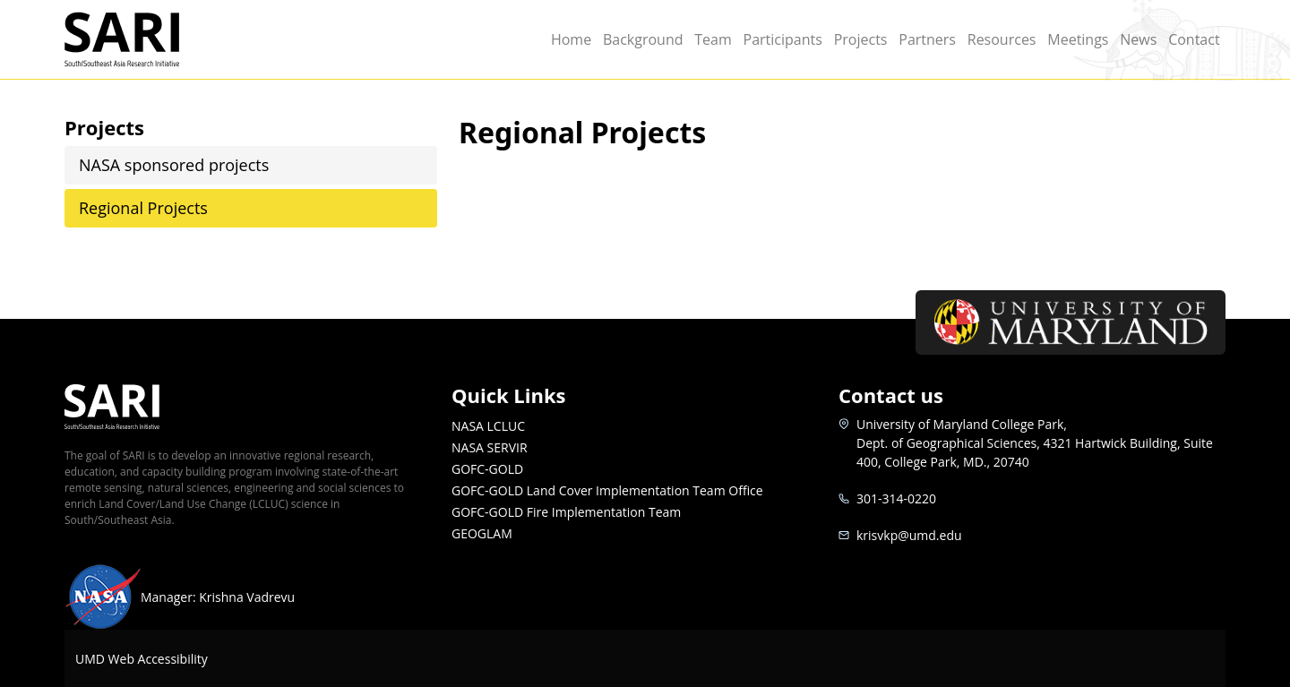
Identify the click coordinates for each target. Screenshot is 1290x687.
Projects (861, 39)
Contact (1193, 39)
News (1138, 39)
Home (571, 39)
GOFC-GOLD (487, 468)
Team (713, 39)
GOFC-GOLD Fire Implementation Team (566, 511)
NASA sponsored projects (174, 165)
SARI (142, 39)
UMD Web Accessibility (141, 658)
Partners (927, 39)
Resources (1002, 39)
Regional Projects (143, 208)
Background (643, 39)
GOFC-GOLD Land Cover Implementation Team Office (607, 490)
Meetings (1077, 39)
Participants (783, 39)
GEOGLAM (482, 533)
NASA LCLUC (488, 425)
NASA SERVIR (490, 447)
